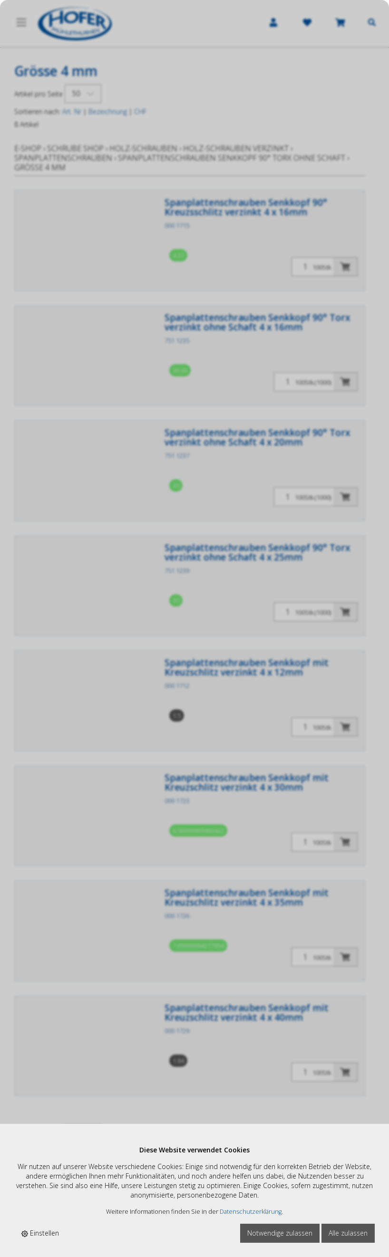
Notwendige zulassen (279, 1233)
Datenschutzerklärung (251, 1212)
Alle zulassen (348, 1233)
